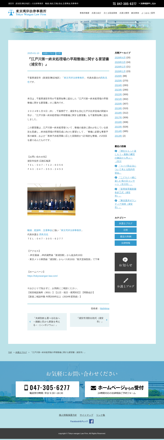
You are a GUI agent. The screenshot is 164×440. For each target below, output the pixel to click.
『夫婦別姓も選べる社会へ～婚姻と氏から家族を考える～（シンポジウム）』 (46, 322)
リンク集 (100, 416)
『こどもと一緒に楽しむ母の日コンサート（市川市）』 (125, 182)
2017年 (118, 118)
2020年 (118, 104)
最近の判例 (125, 237)
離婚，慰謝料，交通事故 (39, 231)
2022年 (118, 95)
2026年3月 (120, 63)
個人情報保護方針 (68, 416)
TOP (10, 353)
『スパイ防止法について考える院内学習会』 (125, 170)
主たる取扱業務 (110, 13)
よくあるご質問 (148, 13)
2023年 (118, 91)
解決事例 (135, 13)
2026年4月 (120, 58)
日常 (59, 54)
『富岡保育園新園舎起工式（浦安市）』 (125, 193)
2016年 (118, 123)
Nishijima (104, 309)
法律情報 (125, 244)
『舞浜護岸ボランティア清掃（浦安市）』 (125, 205)
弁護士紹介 (96, 13)
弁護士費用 (124, 13)
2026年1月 (120, 72)
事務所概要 (84, 13)
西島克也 (43, 235)
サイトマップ (86, 416)
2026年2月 (120, 67)
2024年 (118, 86)
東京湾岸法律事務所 (74, 79)
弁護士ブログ (49, 54)
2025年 (118, 81)
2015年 (118, 127)
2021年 (118, 100)
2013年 (118, 137)
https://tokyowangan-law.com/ (42, 277)
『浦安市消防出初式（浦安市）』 (90, 321)
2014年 (118, 132)
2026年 (118, 77)
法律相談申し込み (148, 3)
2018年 (118, 114)
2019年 (118, 109)
